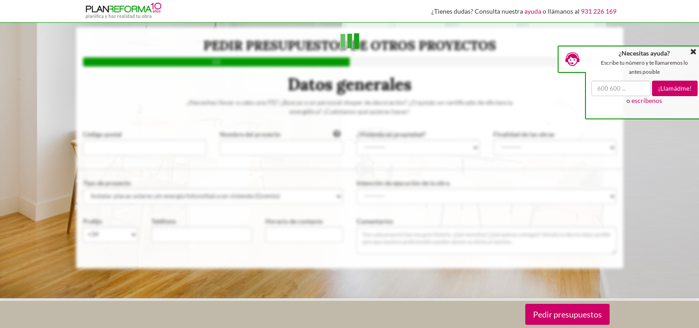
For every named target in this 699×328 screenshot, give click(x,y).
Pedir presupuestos (567, 314)
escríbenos (647, 100)
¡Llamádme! (675, 88)
